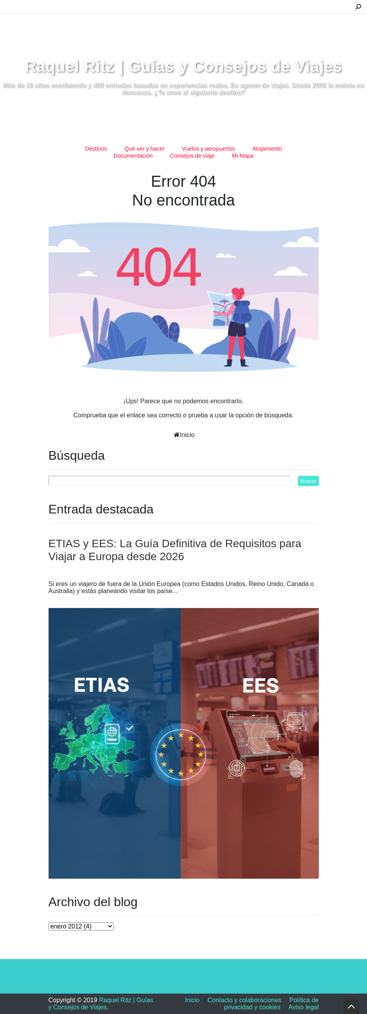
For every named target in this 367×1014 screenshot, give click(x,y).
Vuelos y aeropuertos (208, 149)
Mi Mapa (242, 156)
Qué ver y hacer (145, 149)
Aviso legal (303, 1007)
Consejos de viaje (192, 156)
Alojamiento (267, 149)
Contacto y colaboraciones (245, 1000)
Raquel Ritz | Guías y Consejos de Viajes (183, 66)
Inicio (187, 434)
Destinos (96, 149)
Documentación (133, 156)
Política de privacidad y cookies (271, 1003)
